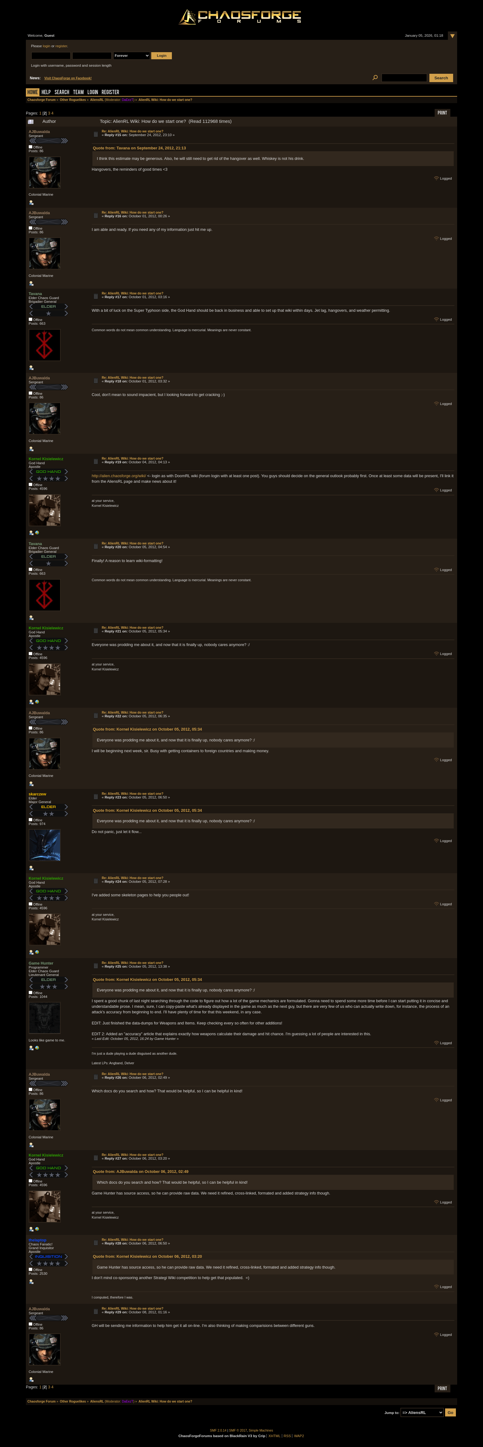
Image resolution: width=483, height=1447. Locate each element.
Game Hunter (41, 963)
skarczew (37, 794)
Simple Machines (261, 1430)
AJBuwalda (39, 131)
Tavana (35, 293)
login (46, 46)
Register (110, 92)
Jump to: (392, 1413)
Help (46, 92)
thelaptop (38, 1240)
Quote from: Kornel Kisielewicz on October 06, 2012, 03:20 (147, 1256)
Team (78, 92)
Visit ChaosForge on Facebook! (67, 78)
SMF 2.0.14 (218, 1430)
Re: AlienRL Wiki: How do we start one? (132, 131)
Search (62, 92)
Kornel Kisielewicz (46, 459)
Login (92, 92)
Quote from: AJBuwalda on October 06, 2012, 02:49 (141, 1171)
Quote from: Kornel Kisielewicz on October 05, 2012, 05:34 (147, 729)
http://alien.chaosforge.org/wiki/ (119, 475)
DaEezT (127, 100)
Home (32, 92)
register (61, 46)
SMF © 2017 (238, 1430)
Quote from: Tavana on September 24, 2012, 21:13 (139, 148)
